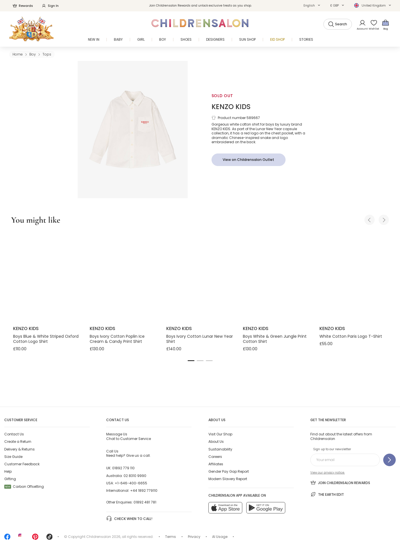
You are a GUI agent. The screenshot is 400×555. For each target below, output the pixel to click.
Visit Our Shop (220, 434)
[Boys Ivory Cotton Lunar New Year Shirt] (200, 276)
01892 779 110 (123, 468)
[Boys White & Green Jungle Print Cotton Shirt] (277, 276)
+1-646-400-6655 (131, 483)
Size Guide (13, 456)
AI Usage (219, 536)
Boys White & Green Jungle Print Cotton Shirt (275, 339)
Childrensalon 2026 (103, 536)
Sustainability (220, 449)
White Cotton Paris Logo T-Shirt (350, 336)
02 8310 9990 (135, 475)
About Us (216, 441)
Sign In (50, 5)
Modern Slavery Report (227, 478)
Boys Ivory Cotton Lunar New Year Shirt (199, 339)
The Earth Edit (327, 494)
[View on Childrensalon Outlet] (249, 159)
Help (8, 471)
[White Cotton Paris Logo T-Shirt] (353, 276)
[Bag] (385, 24)
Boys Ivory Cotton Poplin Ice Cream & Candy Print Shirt (117, 339)
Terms (170, 536)
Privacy (194, 536)
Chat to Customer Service (128, 436)
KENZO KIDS (231, 106)
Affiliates (215, 464)
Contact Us (14, 434)
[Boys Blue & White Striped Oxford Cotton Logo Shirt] (47, 276)
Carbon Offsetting (24, 486)
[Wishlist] (372, 24)
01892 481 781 (145, 502)
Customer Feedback (22, 464)
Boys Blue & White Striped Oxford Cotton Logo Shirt (46, 339)
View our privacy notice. (327, 472)
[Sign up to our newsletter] (389, 460)
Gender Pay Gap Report (228, 471)
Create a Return (17, 441)
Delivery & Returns (19, 449)
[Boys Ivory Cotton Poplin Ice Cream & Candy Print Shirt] (123, 276)
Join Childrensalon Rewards (340, 483)
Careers (215, 456)
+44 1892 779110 (143, 490)
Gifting (10, 478)
